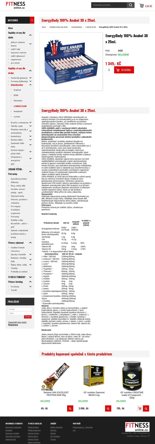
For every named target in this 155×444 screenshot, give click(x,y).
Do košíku (126, 70)
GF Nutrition (55, 436)
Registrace (13, 325)
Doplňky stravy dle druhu (59, 27)
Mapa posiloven (34, 442)
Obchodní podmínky (13, 427)
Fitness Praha (33, 433)
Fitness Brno (33, 436)
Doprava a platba (12, 433)
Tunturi (53, 439)
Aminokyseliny (76, 27)
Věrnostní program (12, 436)
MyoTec (53, 430)
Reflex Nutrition (56, 427)
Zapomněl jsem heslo (17, 322)
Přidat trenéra (33, 427)
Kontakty (8, 430)
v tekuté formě (90, 27)
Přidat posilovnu (34, 430)
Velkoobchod (10, 439)
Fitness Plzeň (33, 439)
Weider (53, 433)
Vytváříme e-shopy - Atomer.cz (138, 436)
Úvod (44, 27)
